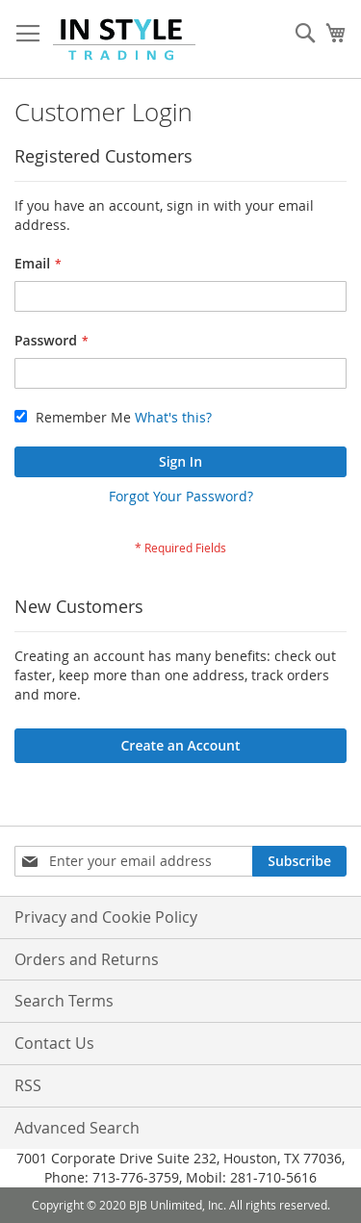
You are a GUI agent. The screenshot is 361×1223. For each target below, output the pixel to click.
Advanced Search (77, 1127)
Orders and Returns (86, 959)
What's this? (173, 417)
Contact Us (54, 1043)
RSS (27, 1085)
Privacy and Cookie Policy (105, 917)
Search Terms (64, 1000)
